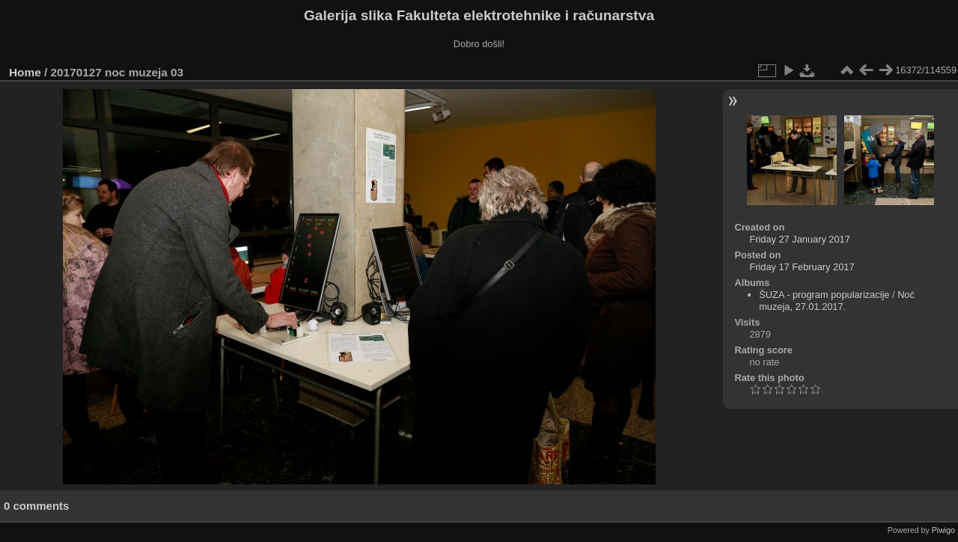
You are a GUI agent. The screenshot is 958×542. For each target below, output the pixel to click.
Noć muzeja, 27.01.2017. (837, 300)
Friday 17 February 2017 (801, 266)
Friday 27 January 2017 (799, 239)
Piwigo (943, 530)
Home (25, 72)
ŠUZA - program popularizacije (824, 294)
